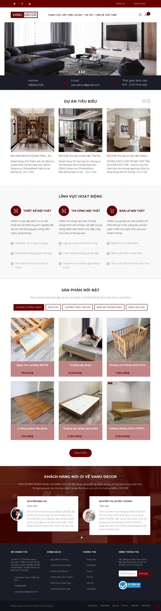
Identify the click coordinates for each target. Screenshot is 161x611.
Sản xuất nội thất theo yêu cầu (130, 263)
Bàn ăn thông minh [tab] (109, 307)
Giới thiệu (68, 15)
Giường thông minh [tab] (29, 307)
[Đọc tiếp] (28, 172)
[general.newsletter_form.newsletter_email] (134, 574)
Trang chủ (54, 15)
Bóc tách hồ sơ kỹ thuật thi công (31, 265)
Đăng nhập (140, 4)
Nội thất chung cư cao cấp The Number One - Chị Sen (80, 155)
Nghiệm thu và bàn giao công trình (81, 265)
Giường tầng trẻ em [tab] (77, 307)
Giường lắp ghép (80, 365)
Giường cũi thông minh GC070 (128, 365)
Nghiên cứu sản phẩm (124, 243)
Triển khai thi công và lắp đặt (81, 253)
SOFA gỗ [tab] (53, 307)
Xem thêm (81, 453)
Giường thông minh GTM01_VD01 (128, 428)
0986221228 (35, 85)
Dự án (79, 15)
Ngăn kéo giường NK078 (32, 365)
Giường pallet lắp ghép (32, 428)
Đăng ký (120, 4)
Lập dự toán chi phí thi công (80, 243)
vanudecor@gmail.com (85, 85)
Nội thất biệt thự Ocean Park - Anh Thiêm (32, 155)
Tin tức (89, 15)
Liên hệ (100, 15)
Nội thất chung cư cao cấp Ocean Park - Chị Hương (128, 155)
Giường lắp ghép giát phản (80, 428)
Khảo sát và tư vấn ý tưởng (31, 243)
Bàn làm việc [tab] (136, 307)
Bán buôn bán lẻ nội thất (126, 253)
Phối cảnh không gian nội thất (33, 253)
